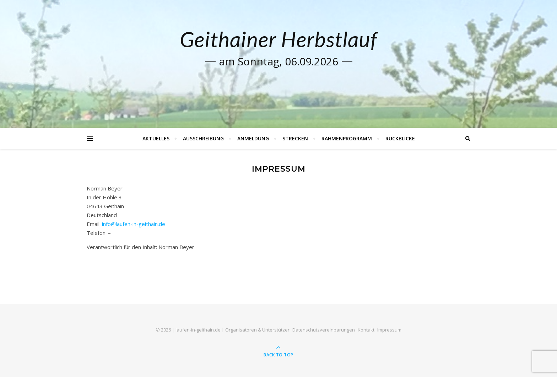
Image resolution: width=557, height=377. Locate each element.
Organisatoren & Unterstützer (257, 330)
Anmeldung (253, 138)
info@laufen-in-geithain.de (133, 223)
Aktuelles (155, 138)
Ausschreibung (203, 138)
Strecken (295, 138)
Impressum (389, 330)
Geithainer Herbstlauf (278, 39)
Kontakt (366, 330)
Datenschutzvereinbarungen (323, 330)
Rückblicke (400, 138)
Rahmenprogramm (346, 138)
